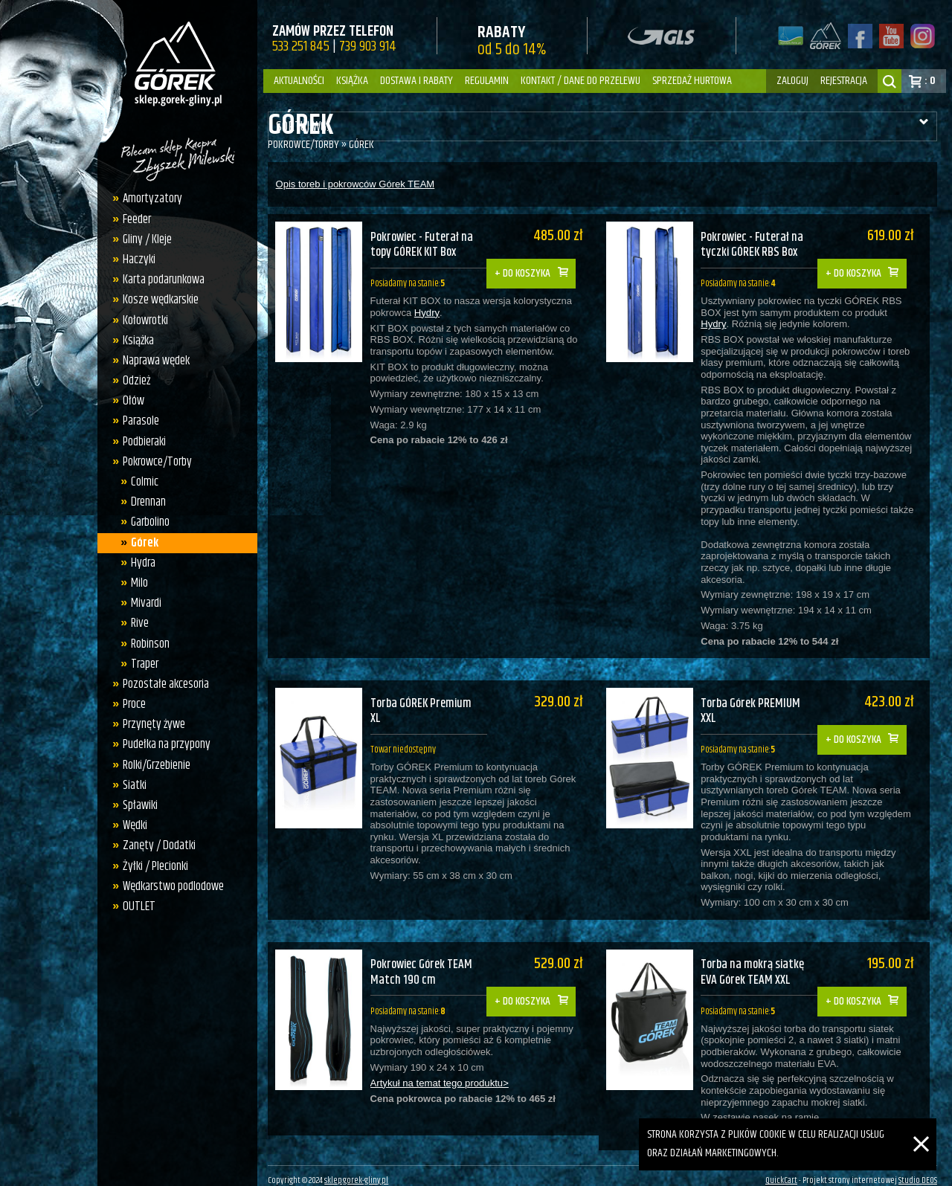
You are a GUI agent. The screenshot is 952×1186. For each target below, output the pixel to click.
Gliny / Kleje (143, 239)
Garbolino (145, 522)
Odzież (133, 380)
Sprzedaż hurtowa (692, 80)
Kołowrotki (141, 320)
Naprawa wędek (152, 360)
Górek (140, 542)
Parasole (137, 421)
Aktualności (299, 80)
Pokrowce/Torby (153, 461)
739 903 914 (367, 46)
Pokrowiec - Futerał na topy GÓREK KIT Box (424, 245)
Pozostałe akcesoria (162, 684)
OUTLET (135, 906)
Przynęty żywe (150, 724)
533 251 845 (300, 46)
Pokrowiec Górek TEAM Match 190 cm (423, 955)
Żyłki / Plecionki (151, 866)
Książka (352, 80)
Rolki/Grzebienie (153, 765)
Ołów (130, 400)
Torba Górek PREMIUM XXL (760, 703)
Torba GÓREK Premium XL (423, 703)
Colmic (140, 482)
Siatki (131, 785)
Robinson (145, 644)
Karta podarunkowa (160, 279)
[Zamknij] (921, 1126)
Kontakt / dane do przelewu (580, 80)
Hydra (138, 563)
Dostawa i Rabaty (416, 80)
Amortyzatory (148, 198)
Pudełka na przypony (163, 744)
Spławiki (136, 805)
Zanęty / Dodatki (155, 845)
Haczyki (135, 259)
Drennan (143, 502)
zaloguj (792, 80)
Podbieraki (140, 441)
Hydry (426, 314)
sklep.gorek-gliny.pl (356, 1170)
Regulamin (487, 80)
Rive (135, 623)
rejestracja (843, 80)
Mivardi (141, 603)
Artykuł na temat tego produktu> (439, 1068)
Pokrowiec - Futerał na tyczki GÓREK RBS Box (763, 245)
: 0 (930, 80)
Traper (140, 664)
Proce (130, 704)
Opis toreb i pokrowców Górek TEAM (355, 184)
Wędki (131, 825)
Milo (135, 583)
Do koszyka (534, 263)
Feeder (133, 219)
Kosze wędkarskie (157, 299)
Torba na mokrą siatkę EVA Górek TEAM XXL (763, 955)
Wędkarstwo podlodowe (169, 886)
